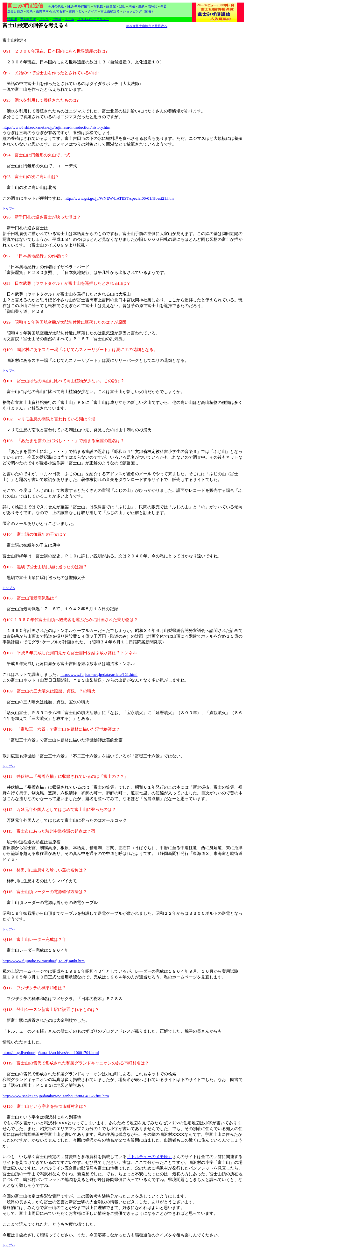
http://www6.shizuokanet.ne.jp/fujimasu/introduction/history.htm (56, 127)
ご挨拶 (56, 19)
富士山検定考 (110, 11)
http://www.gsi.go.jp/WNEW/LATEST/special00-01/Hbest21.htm (119, 198)
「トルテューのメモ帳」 (149, 1156)
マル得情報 (82, 6)
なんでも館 (58, 11)
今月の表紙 (56, 6)
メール (69, 19)
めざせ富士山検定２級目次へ (146, 26)
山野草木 (42, 11)
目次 (70, 6)
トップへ (9, 208)
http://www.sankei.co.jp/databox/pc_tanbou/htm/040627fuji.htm (56, 1095)
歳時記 (152, 6)
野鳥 (29, 11)
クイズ (92, 11)
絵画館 (111, 6)
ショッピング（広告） (139, 11)
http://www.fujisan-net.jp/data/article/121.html (98, 674)
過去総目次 (28, 19)
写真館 (98, 6)
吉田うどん (77, 11)
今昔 (163, 6)
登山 (122, 6)
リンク (44, 19)
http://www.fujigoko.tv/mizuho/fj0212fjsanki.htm (44, 960)
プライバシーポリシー (93, 19)
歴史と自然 (15, 11)
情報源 (12, 19)
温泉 (141, 6)
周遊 (132, 6)
